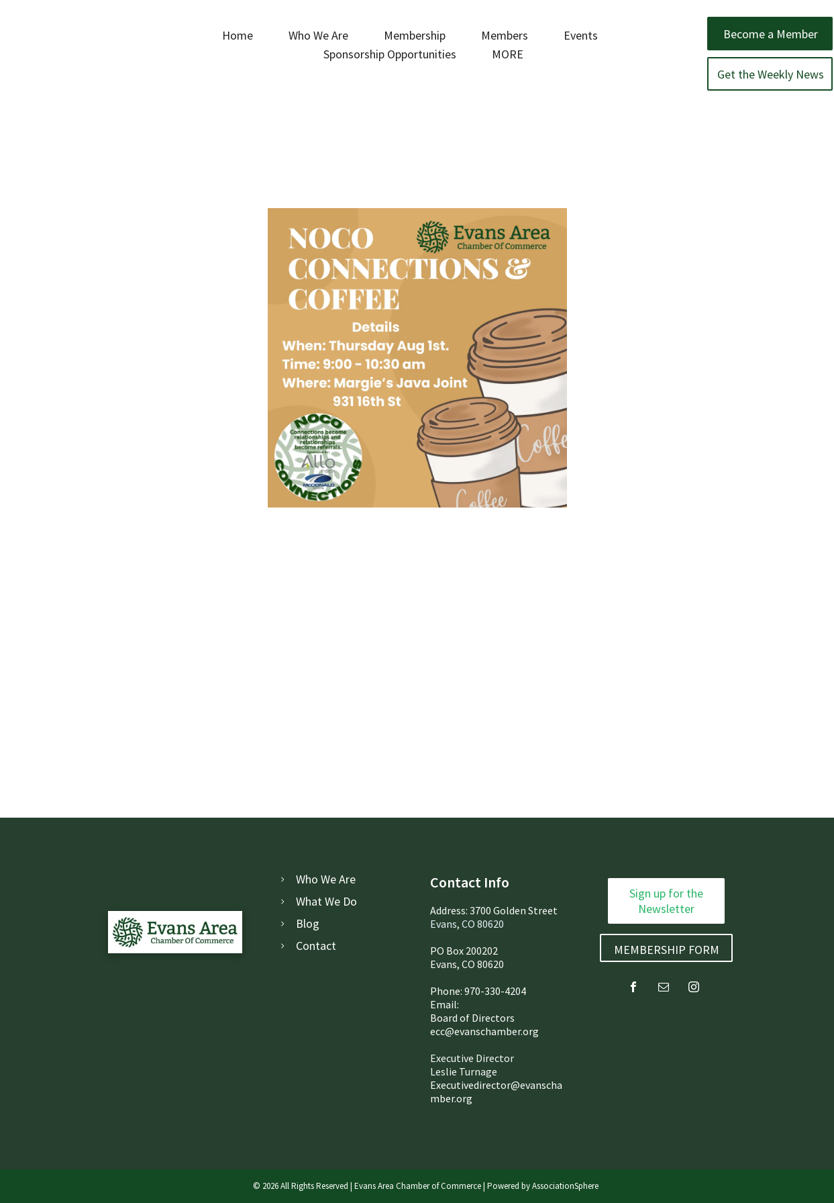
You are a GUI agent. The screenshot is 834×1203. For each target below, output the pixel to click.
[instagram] (694, 988)
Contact (316, 945)
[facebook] (633, 988)
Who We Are (326, 879)
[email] (664, 988)
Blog (307, 923)
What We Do (326, 901)
